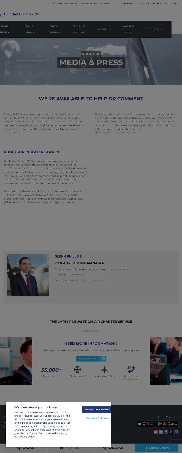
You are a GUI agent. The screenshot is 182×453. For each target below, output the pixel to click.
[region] (58, 424)
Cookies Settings (97, 418)
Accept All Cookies (97, 409)
